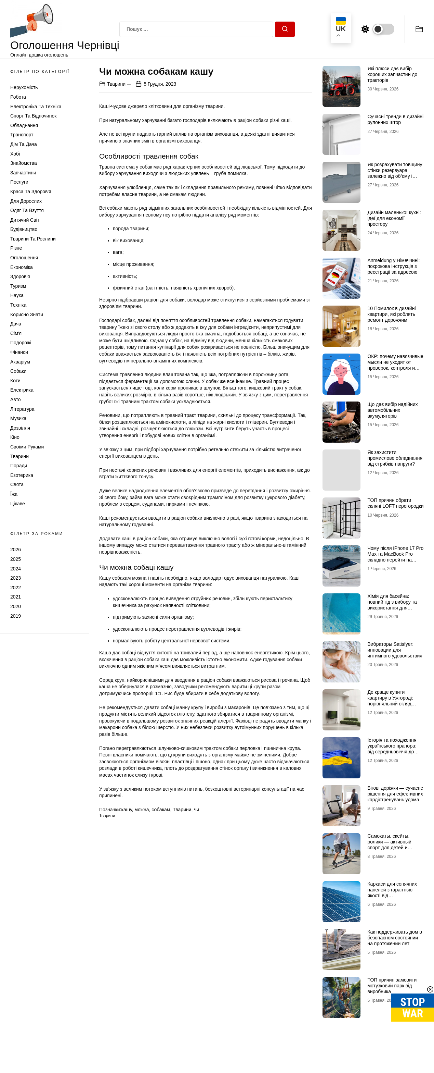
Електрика (22, 390)
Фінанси (19, 352)
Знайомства (23, 163)
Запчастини (23, 172)
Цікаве (17, 503)
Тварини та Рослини (33, 239)
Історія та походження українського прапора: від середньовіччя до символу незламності (391, 748)
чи (196, 809)
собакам (161, 809)
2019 (15, 616)
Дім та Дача (23, 144)
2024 (15, 568)
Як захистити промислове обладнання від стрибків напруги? (394, 458)
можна (141, 809)
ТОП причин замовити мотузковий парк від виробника (392, 985)
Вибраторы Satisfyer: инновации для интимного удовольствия (394, 649)
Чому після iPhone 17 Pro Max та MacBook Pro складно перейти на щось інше (395, 556)
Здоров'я (20, 276)
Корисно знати (26, 314)
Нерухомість (24, 87)
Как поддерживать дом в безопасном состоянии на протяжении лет (394, 937)
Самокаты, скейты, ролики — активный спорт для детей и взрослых (389, 844)
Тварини (19, 456)
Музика (18, 418)
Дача (15, 323)
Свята (17, 484)
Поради (18, 465)
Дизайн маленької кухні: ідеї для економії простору (394, 218)
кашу (126, 809)
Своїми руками (27, 446)
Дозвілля (20, 428)
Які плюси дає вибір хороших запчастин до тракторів (392, 74)
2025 (15, 559)
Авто (15, 399)
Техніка (18, 305)
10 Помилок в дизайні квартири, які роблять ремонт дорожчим (391, 314)
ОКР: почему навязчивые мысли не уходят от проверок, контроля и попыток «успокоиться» (395, 365)
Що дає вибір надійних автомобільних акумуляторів (392, 410)
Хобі (15, 154)
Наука (17, 295)
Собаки (18, 371)
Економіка (21, 267)
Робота (18, 97)
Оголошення (24, 257)
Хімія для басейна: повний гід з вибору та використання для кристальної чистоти (392, 604)
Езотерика (21, 475)
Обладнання (24, 125)
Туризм (18, 286)
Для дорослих (26, 201)
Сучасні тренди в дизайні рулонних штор (395, 119)
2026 (15, 549)
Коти (15, 380)
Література (22, 409)
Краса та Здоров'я (30, 191)
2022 (15, 587)
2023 (15, 578)
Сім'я (16, 333)
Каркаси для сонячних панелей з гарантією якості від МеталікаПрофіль (392, 892)
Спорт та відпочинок (33, 116)
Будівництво (23, 229)
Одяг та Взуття (27, 210)
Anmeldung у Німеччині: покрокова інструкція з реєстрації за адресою (393, 266)
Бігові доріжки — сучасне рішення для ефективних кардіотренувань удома (395, 793)
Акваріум (20, 362)
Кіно (14, 437)
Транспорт (21, 134)
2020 (15, 606)
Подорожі (20, 342)
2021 (15, 597)
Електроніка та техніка (35, 106)
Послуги (19, 182)
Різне (16, 248)
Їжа (13, 494)
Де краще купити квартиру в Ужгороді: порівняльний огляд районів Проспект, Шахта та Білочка (395, 703)
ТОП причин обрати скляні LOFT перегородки (395, 503)
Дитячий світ (24, 220)
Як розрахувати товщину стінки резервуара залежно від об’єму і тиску (394, 173)
